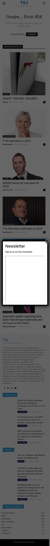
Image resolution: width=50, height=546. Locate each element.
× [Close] (47, 241)
